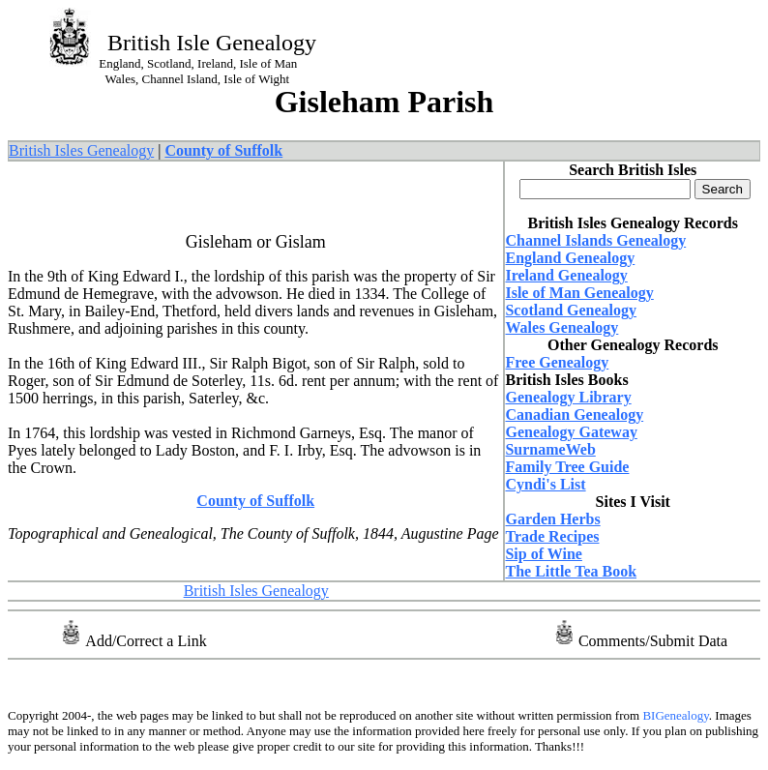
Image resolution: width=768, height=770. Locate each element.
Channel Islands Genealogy (595, 240)
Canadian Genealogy (574, 414)
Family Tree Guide (567, 467)
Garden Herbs (552, 519)
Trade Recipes (552, 536)
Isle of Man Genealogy (579, 292)
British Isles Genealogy (81, 150)
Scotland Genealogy (570, 310)
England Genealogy (570, 258)
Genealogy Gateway (570, 432)
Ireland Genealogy (566, 275)
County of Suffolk (255, 500)
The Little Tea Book (570, 571)
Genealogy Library (568, 397)
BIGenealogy (674, 715)
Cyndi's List (545, 484)
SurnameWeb (550, 449)
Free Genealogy (556, 362)
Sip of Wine (543, 554)
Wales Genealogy (561, 327)
